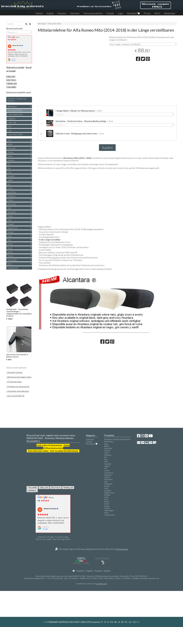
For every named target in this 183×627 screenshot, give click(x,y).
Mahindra (11, 196)
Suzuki (9, 252)
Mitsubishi (11, 212)
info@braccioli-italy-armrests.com (145, 578)
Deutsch (80, 570)
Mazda (10, 200)
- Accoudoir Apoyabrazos (17, 391)
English (50, 13)
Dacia (9, 156)
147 (10, 126)
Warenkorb (133, 13)
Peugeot (10, 224)
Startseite (74, 13)
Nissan (10, 216)
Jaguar (10, 180)
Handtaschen (12, 268)
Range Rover (12, 228)
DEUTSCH (56, 487)
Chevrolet (11, 148)
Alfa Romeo (42, 24)
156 (10, 130)
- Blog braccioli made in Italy (19, 377)
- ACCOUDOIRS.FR (15, 395)
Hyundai (10, 176)
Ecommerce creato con (91, 583)
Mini (9, 208)
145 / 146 (12, 122)
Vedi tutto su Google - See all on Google (53, 537)
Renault (10, 232)
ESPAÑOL (32, 490)
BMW (9, 144)
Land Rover (12, 192)
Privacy (147, 13)
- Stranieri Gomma (14, 372)
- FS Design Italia (13, 381)
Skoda (9, 244)
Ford (9, 172)
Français (98, 570)
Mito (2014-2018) (54, 24)
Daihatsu (11, 160)
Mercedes (11, 204)
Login (120, 13)
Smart (9, 248)
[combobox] (143, 44)
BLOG (157, 13)
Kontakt (110, 13)
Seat (9, 240)
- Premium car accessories (17, 386)
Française (62, 13)
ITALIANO (32, 487)
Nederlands (169, 13)
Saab (9, 236)
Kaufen (107, 147)
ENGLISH (44, 487)
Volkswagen (12, 260)
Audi (9, 140)
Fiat (9, 168)
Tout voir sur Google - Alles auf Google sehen (53, 539)
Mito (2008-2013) (15, 114)
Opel (9, 220)
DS (8, 164)
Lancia (10, 188)
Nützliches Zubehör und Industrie (16, 99)
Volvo (9, 264)
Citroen (10, 152)
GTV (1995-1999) (15, 134)
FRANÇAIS (68, 487)
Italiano (39, 13)
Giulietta (11, 118)
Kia (8, 184)
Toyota (10, 256)
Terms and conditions (93, 13)
